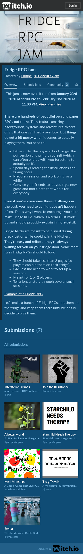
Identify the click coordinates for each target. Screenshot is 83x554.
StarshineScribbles (15, 489)
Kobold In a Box (51, 391)
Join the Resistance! (55, 387)
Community (55, 85)
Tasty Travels (50, 482)
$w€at (8, 529)
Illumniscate (11, 536)
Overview (10, 85)
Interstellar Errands (17, 387)
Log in (73, 5)
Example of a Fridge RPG (23, 294)
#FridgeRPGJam (46, 76)
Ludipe (26, 76)
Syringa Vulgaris (13, 442)
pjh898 (46, 489)
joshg (7, 394)
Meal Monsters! (14, 482)
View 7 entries (50, 104)
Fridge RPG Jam (20, 69)
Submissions (32, 85)
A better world (14, 434)
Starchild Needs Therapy (59, 434)
